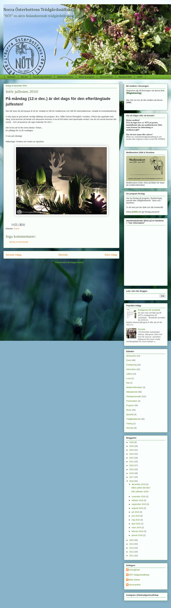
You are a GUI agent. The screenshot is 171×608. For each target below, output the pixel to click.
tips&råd (129, 414)
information (131, 369)
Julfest (129, 374)
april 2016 (136, 524)
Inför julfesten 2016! (140, 491)
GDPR (139, 77)
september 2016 (139, 504)
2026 (131, 442)
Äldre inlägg (110, 254)
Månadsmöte (132, 392)
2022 (131, 458)
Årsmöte (141, 329)
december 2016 (139, 484)
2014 (131, 544)
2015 (131, 540)
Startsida (11, 77)
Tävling (129, 423)
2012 (131, 552)
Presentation (131, 401)
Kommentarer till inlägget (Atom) (69, 262)
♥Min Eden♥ (134, 580)
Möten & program (86, 77)
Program (130, 405)
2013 (131, 548)
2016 (131, 481)
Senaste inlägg (13, 254)
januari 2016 (137, 535)
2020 (131, 465)
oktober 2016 (138, 500)
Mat (127, 383)
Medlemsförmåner (65, 77)
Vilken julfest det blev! (140, 488)
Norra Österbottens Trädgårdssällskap (39, 10)
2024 (131, 450)
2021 (131, 461)
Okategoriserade (133, 396)
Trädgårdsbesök (133, 419)
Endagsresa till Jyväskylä (149, 310)
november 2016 (139, 496)
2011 (131, 555)
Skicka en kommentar (18, 242)
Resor (128, 410)
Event (16, 228)
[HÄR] (135, 212)
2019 (131, 469)
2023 (131, 454)
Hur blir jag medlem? (42, 77)
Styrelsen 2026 (125, 77)
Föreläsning (131, 365)
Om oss (24, 77)
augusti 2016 (137, 508)
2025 (131, 446)
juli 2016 (136, 512)
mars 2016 (137, 527)
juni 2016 (136, 516)
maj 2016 (136, 520)
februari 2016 (138, 531)
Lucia (128, 378)
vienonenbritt (134, 585)
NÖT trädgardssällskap (139, 575)
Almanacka (131, 356)
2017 (131, 477)
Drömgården (134, 570)
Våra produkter (106, 77)
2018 (131, 473)
